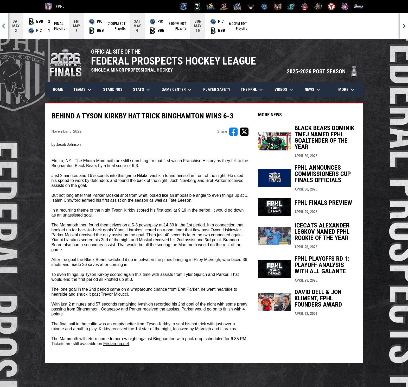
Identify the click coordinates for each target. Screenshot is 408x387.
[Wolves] (345, 6)
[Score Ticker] (204, 26)
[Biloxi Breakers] (183, 6)
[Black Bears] (197, 6)
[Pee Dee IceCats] (264, 6)
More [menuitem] (346, 90)
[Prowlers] (278, 6)
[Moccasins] (251, 6)
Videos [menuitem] (284, 90)
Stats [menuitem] (142, 90)
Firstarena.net (116, 343)
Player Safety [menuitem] (216, 89)
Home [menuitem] (58, 89)
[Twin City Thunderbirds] (331, 6)
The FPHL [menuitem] (252, 90)
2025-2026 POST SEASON (322, 71)
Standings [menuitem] (113, 89)
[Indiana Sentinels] (237, 6)
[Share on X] (244, 132)
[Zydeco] (358, 6)
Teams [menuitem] (83, 90)
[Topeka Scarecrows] (318, 6)
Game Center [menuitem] (177, 90)
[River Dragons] (291, 6)
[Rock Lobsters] (304, 6)
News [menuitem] (313, 90)
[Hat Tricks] (224, 6)
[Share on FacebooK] (233, 132)
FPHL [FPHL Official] (55, 6)
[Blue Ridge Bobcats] (210, 6)
